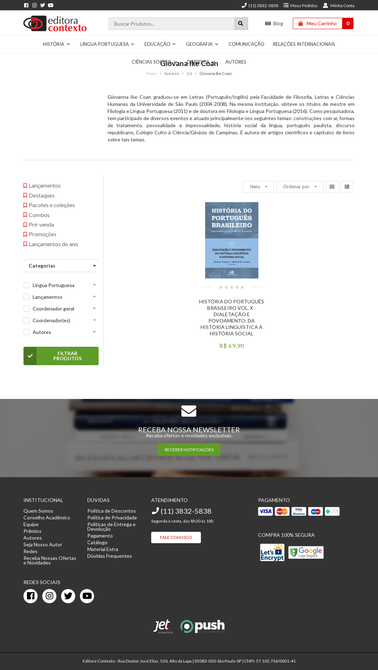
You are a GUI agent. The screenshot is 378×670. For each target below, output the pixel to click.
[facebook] (30, 596)
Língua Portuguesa (107, 44)
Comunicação (246, 44)
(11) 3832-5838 (259, 5)
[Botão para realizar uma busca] (241, 23)
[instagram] (49, 596)
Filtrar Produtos (53, 356)
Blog (274, 23)
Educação (160, 44)
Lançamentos (47, 297)
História (56, 44)
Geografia (202, 44)
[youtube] (87, 596)
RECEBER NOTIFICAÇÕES (189, 449)
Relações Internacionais (304, 44)
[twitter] (68, 596)
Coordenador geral (53, 309)
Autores (42, 332)
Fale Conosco (176, 537)
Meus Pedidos (300, 5)
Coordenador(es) (51, 320)
